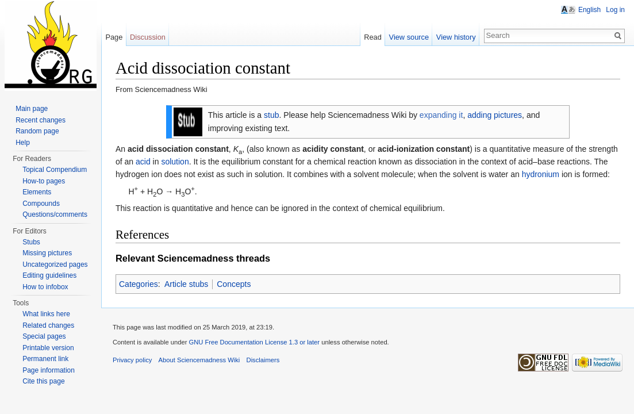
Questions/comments (54, 214)
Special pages (44, 336)
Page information (48, 370)
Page (113, 37)
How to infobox (45, 287)
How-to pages (43, 181)
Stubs (31, 242)
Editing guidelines (49, 275)
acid (143, 161)
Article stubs (186, 284)
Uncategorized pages (54, 264)
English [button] (589, 10)
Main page (32, 109)
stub (271, 115)
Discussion (148, 37)
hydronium (540, 174)
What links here (46, 314)
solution (175, 161)
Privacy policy (132, 359)
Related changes (48, 325)
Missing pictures (47, 253)
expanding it (441, 115)
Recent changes (41, 120)
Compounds (41, 204)
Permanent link (45, 359)
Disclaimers (263, 359)
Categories (138, 284)
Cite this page (43, 381)
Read (373, 37)
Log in (615, 10)
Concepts (234, 284)
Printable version (48, 348)
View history (456, 37)
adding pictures (494, 115)
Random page (37, 131)
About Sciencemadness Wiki (199, 359)
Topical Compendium (54, 170)
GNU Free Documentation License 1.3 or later (254, 342)
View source (409, 37)
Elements (36, 192)
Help (23, 143)
